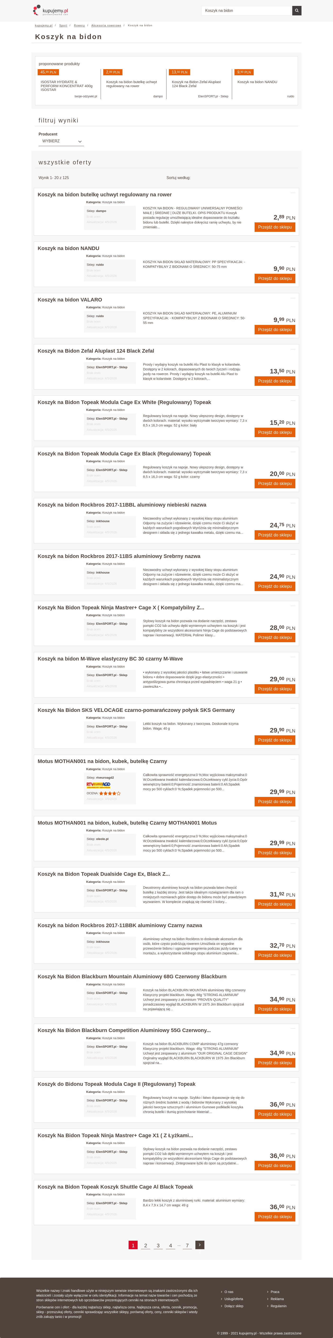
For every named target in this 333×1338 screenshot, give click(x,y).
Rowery (79, 25)
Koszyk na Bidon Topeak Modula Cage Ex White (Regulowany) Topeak (124, 402)
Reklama (275, 1299)
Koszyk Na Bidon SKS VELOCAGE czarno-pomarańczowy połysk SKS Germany (136, 710)
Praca (273, 1292)
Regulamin (277, 1306)
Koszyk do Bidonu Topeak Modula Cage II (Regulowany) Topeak (117, 1084)
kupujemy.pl (44, 25)
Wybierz (51, 141)
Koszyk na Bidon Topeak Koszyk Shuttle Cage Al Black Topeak (115, 1187)
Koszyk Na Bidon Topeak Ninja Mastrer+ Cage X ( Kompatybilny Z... (121, 608)
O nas (227, 1292)
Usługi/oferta (232, 1299)
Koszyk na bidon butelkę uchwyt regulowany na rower (105, 195)
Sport (63, 25)
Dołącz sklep (232, 1306)
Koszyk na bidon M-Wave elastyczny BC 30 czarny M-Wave (110, 659)
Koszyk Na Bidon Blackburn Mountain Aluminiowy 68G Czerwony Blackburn (132, 976)
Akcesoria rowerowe (106, 25)
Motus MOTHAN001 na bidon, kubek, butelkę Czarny (102, 761)
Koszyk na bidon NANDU (68, 248)
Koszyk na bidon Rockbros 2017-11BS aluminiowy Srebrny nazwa (119, 556)
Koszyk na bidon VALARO (70, 300)
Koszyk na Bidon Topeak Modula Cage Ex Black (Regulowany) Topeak (124, 454)
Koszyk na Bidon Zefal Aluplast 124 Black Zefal (96, 351)
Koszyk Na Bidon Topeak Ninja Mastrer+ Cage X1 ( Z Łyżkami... (115, 1135)
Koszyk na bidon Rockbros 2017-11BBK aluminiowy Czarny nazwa (120, 925)
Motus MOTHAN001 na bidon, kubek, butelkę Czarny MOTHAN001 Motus (127, 823)
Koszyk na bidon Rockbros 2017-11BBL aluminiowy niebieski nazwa (122, 505)
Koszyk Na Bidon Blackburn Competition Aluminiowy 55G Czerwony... (124, 1030)
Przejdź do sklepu (275, 227)
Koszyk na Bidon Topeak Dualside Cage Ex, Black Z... (104, 874)
